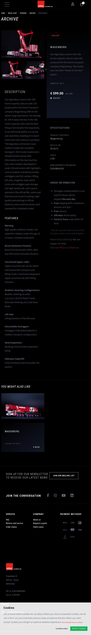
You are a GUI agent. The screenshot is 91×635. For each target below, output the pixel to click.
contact (71, 247)
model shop (12, 13)
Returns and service (14, 523)
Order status (11, 527)
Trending (23, 13)
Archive (33, 13)
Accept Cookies (79, 629)
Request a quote (40, 523)
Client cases (38, 527)
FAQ (62, 247)
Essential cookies (62, 629)
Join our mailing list (64, 475)
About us (37, 519)
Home (3, 13)
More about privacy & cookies (72, 622)
